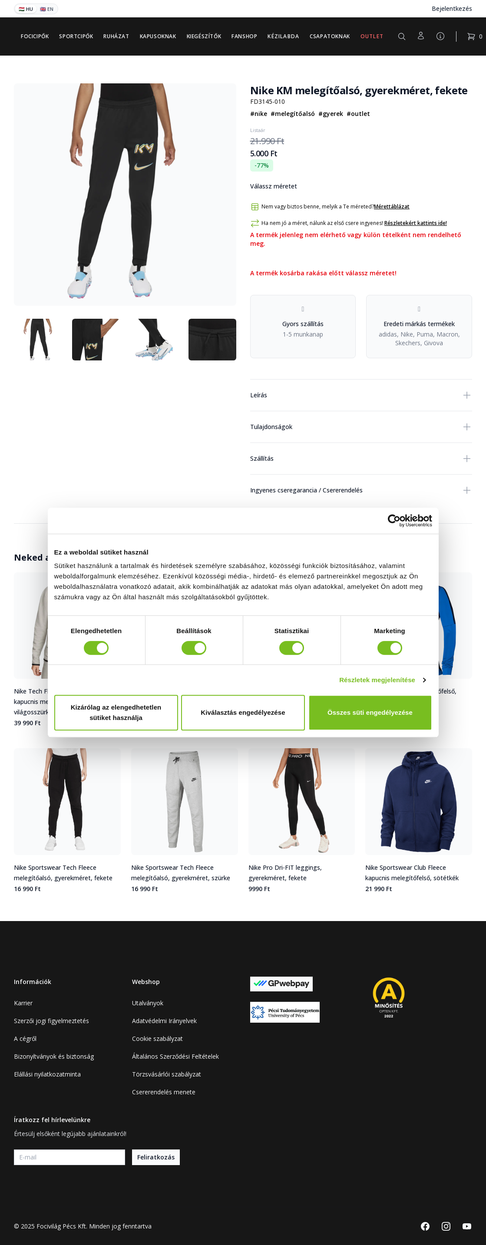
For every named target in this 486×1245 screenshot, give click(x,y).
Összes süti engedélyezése (370, 712)
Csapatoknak (330, 36)
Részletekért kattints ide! (415, 223)
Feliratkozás (156, 1157)
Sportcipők (76, 36)
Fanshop (244, 36)
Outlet (372, 36)
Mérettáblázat (392, 206)
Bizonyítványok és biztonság (54, 1056)
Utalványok (147, 1003)
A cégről (25, 1038)
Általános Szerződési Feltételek (175, 1056)
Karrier (23, 1003)
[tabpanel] (125, 194)
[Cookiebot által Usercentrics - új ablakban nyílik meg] (394, 520)
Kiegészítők (204, 36)
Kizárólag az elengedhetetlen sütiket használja (116, 712)
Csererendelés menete (163, 1092)
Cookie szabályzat (157, 1038)
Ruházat (116, 36)
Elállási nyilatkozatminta (47, 1074)
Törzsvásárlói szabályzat (166, 1074)
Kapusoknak (158, 36)
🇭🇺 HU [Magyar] (26, 9)
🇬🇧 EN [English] (46, 9)
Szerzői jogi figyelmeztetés (51, 1021)
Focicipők (35, 36)
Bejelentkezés (452, 8)
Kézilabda (283, 36)
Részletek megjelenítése (377, 680)
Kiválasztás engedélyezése (243, 712)
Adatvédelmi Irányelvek (164, 1021)
